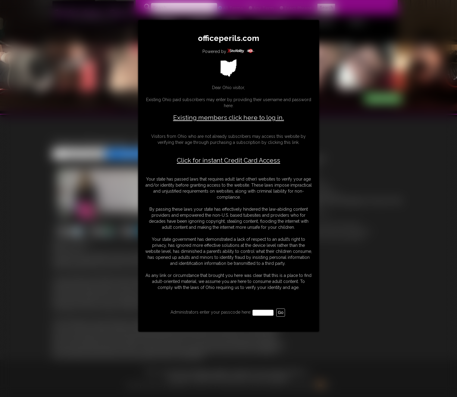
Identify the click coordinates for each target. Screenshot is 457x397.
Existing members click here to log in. (228, 117)
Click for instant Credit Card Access (228, 160)
